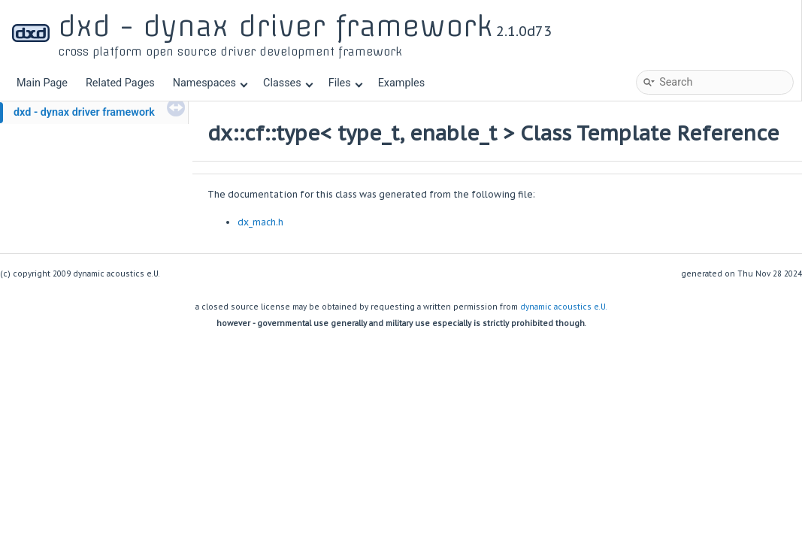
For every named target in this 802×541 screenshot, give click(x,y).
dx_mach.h (260, 222)
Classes (288, 83)
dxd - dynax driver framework (84, 112)
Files (345, 83)
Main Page (42, 83)
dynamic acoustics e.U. (563, 307)
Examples (401, 83)
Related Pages (120, 83)
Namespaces (210, 83)
